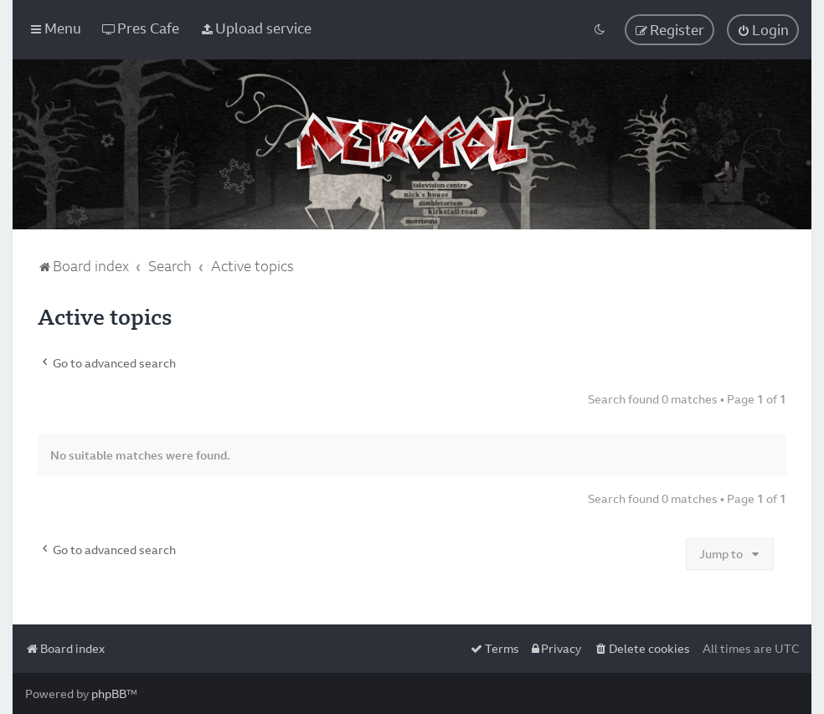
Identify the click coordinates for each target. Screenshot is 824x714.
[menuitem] (140, 28)
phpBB (108, 693)
